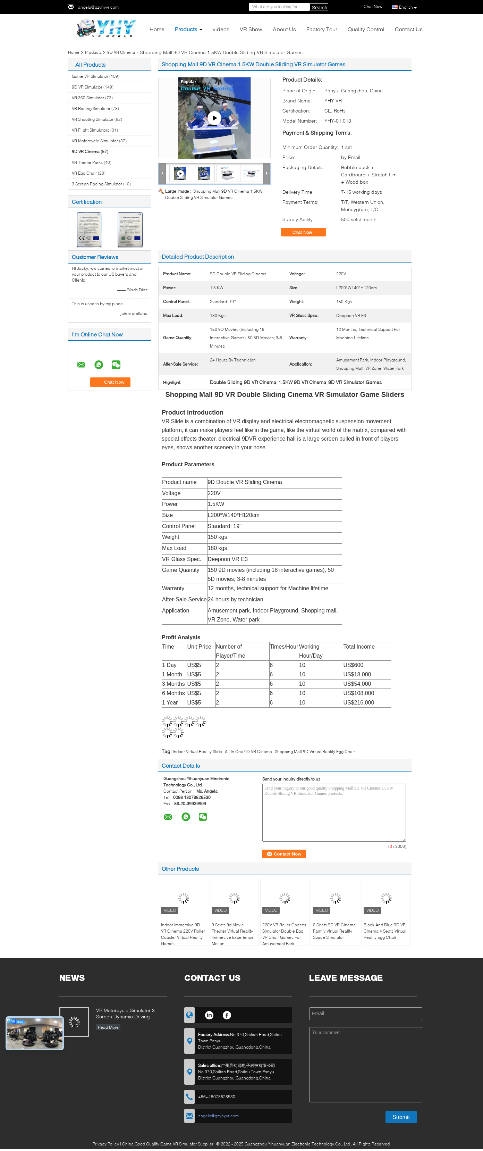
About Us (284, 29)
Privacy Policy (106, 1143)
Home (157, 29)
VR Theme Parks (87, 162)
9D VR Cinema (121, 52)
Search (319, 7)
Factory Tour (321, 29)
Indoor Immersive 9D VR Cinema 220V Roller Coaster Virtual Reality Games (183, 934)
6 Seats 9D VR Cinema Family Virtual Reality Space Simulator (334, 931)
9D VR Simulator (87, 87)
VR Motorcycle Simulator (95, 140)
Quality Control (366, 29)
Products (186, 29)
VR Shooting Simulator (92, 119)
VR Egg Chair (84, 173)
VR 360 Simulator (88, 97)
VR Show (251, 29)
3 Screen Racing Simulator (97, 183)
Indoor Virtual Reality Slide (197, 751)
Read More (108, 1027)
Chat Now (307, 232)
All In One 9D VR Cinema (248, 751)
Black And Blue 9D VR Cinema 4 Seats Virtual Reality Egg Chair (385, 931)
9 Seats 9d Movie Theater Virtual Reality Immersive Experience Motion (233, 934)
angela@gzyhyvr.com (98, 7)
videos (221, 29)
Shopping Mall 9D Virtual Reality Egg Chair (315, 751)
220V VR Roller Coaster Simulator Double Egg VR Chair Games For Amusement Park (284, 934)
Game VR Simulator (90, 76)
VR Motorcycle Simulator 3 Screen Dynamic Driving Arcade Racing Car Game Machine (125, 1014)
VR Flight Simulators (90, 130)
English (408, 7)
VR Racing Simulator (91, 108)
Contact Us (409, 29)
